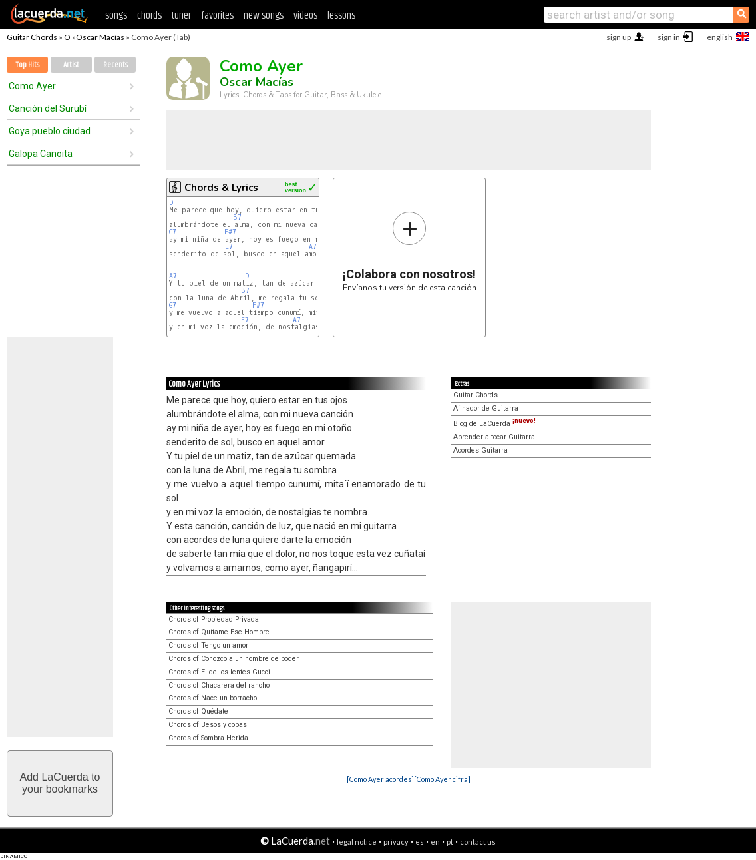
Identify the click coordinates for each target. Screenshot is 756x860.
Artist (71, 65)
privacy (396, 841)
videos (305, 15)
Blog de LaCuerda (494, 423)
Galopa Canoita (41, 153)
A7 (313, 246)
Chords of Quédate (198, 711)
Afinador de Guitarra (485, 408)
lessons (341, 15)
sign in (669, 37)
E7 (229, 246)
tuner (181, 15)
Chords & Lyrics (221, 187)
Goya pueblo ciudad (50, 131)
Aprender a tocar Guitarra (494, 437)
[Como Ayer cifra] (442, 779)
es (419, 841)
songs (116, 15)
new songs (264, 15)
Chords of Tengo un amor (208, 645)
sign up (618, 37)
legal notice (357, 841)
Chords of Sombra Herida (208, 738)
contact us (478, 841)
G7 (172, 232)
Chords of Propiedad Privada (213, 619)
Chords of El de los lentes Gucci (219, 672)
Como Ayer (32, 86)
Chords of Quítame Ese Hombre (219, 632)
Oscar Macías (100, 37)
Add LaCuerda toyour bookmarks (60, 783)
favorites (217, 15)
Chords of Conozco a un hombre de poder (233, 658)
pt (450, 841)
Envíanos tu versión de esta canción (409, 251)
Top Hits (27, 65)
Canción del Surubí (48, 108)
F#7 (230, 232)
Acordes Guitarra (480, 450)
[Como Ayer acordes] (380, 779)
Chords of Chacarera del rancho (219, 685)
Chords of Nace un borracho (212, 698)
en (435, 841)
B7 (237, 217)
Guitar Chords (32, 37)
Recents (115, 65)
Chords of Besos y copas (207, 724)
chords (149, 15)
